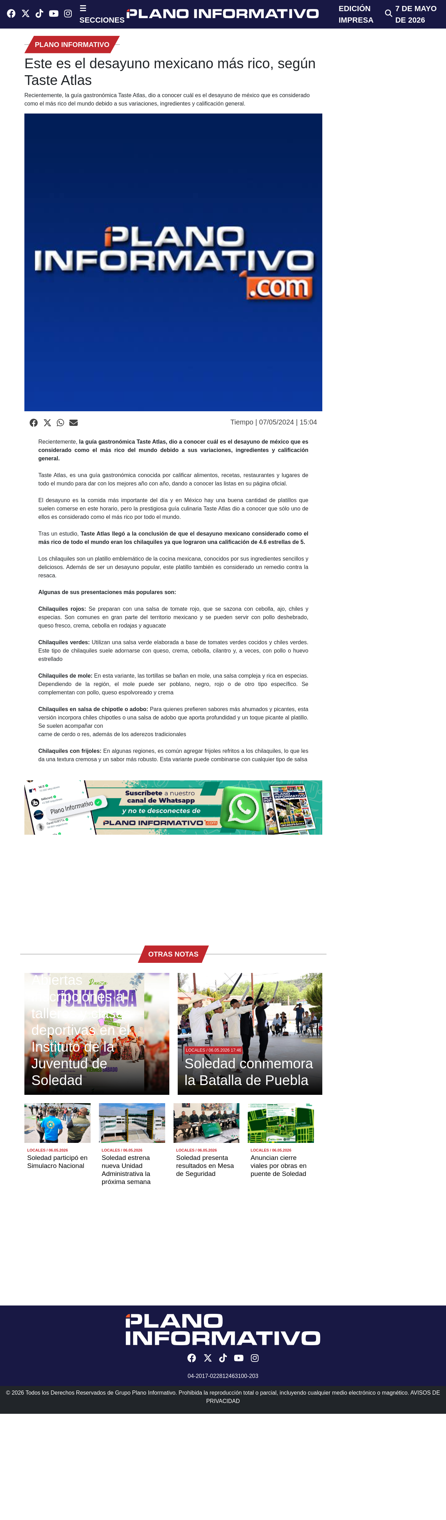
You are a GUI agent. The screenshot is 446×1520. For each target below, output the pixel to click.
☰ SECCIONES (102, 14)
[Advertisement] (173, 886)
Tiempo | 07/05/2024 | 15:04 (273, 422)
